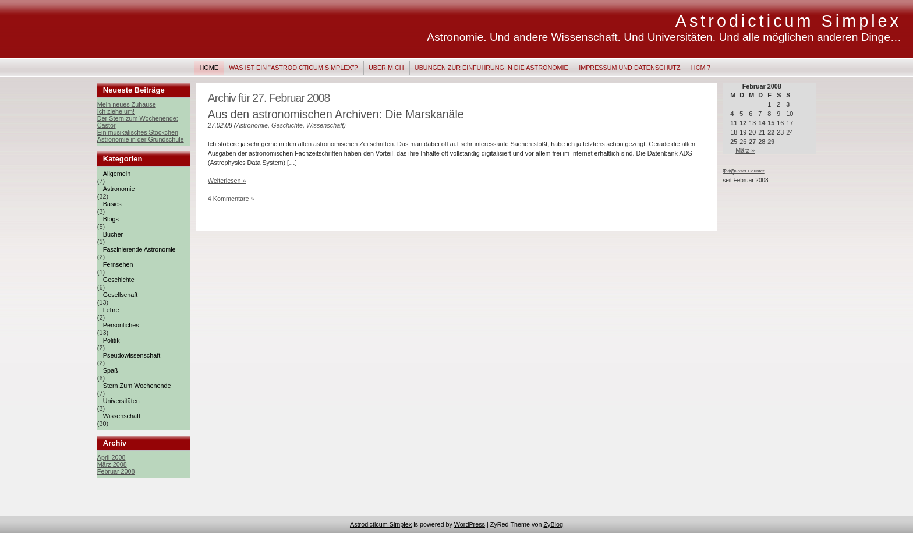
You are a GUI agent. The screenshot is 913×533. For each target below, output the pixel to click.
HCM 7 (701, 67)
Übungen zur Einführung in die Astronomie (491, 67)
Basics (112, 203)
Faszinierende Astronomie (139, 249)
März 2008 (112, 464)
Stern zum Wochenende (137, 385)
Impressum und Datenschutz (629, 67)
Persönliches (121, 325)
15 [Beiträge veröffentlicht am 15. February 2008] (770, 122)
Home (209, 67)
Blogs (111, 219)
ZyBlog (553, 524)
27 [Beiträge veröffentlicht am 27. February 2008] (752, 141)
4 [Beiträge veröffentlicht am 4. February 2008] (732, 113)
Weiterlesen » (227, 180)
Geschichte (119, 279)
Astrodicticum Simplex (788, 21)
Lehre (111, 309)
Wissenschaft (121, 415)
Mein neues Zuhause (126, 104)
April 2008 (111, 457)
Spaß (110, 370)
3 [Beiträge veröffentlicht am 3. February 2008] (788, 104)
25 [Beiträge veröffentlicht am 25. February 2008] (733, 141)
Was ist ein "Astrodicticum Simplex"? (293, 67)
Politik (111, 340)
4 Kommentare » (231, 198)
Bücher (113, 234)
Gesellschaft (120, 294)
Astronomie (119, 188)
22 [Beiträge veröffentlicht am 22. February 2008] (770, 132)
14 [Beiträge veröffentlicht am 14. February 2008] (761, 122)
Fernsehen (118, 264)
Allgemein (116, 173)
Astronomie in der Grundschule (140, 139)
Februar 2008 (116, 471)
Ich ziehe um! (116, 111)
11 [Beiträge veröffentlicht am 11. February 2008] (733, 122)
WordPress (469, 524)
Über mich (386, 67)
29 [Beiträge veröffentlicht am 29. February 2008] (770, 141)
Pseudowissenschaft (131, 355)
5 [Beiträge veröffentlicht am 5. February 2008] (741, 113)
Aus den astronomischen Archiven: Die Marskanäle (336, 114)
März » (745, 150)
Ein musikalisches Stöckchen (137, 132)
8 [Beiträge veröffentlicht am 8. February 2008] (769, 113)
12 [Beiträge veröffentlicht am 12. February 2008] (742, 122)
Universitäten (121, 400)
